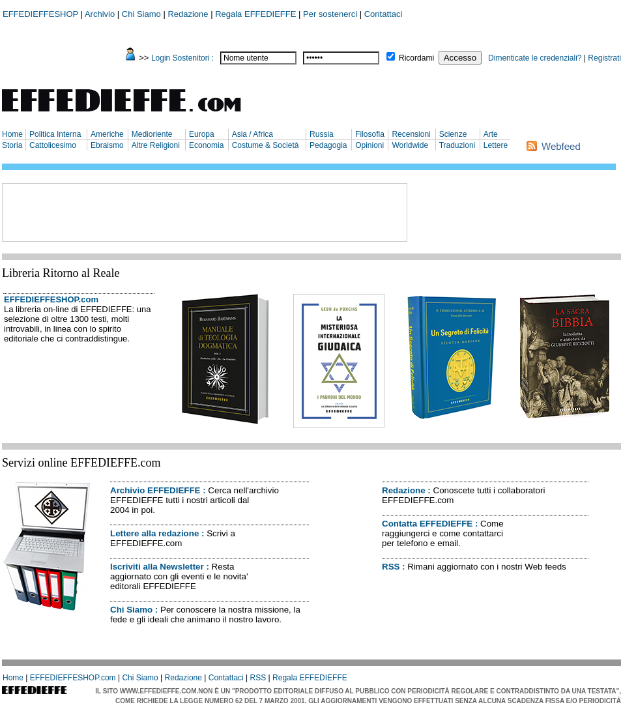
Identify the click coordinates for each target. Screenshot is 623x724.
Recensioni (411, 134)
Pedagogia (328, 145)
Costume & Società (265, 145)
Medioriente (152, 134)
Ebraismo (107, 145)
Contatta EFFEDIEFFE (427, 524)
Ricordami (416, 58)
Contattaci (383, 14)
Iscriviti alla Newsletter (157, 567)
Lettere (496, 145)
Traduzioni (457, 145)
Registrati (604, 58)
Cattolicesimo (52, 145)
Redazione (187, 14)
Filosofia (369, 134)
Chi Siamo (141, 14)
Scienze (453, 134)
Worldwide (410, 145)
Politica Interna (55, 134)
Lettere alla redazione (154, 533)
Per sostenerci (330, 14)
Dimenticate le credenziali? (534, 58)
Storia (12, 145)
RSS (390, 567)
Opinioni (369, 145)
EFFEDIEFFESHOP (40, 14)
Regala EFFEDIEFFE (255, 14)
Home (12, 134)
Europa (201, 134)
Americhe (107, 134)
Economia (206, 145)
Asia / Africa (252, 134)
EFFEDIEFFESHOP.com (51, 299)
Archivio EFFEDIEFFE (155, 490)
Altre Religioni (156, 145)
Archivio (100, 14)
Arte (491, 134)
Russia (322, 134)
